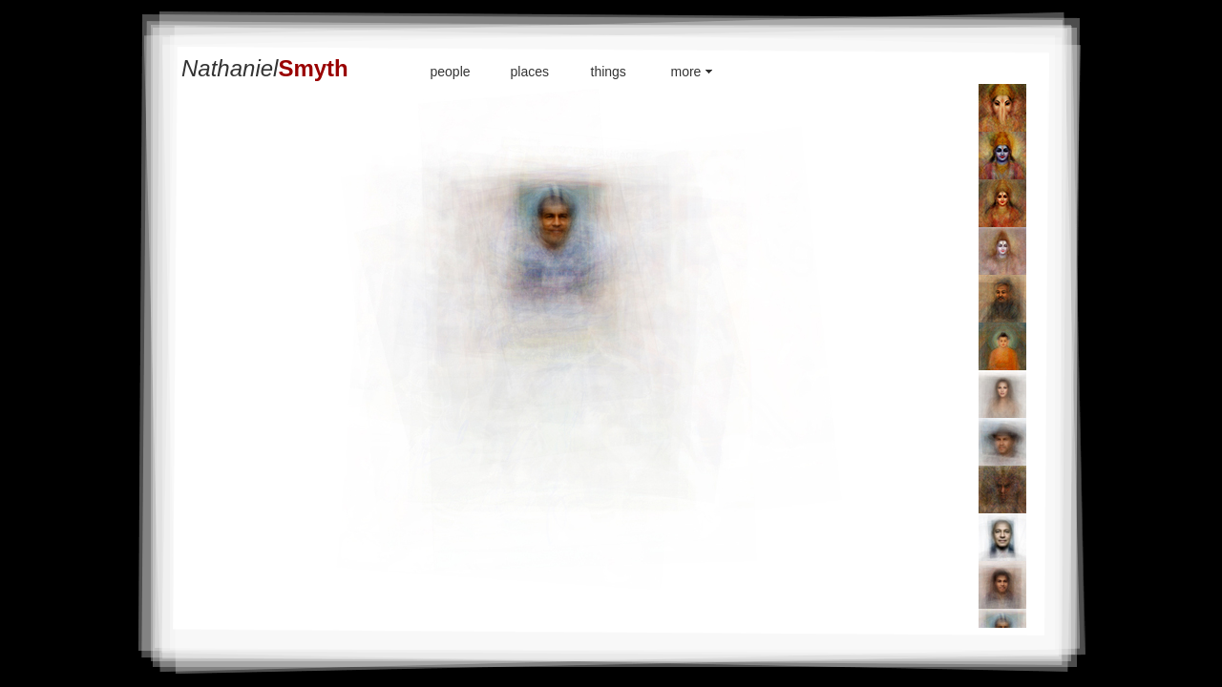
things (608, 71)
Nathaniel (264, 68)
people (451, 71)
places (530, 71)
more (686, 71)
